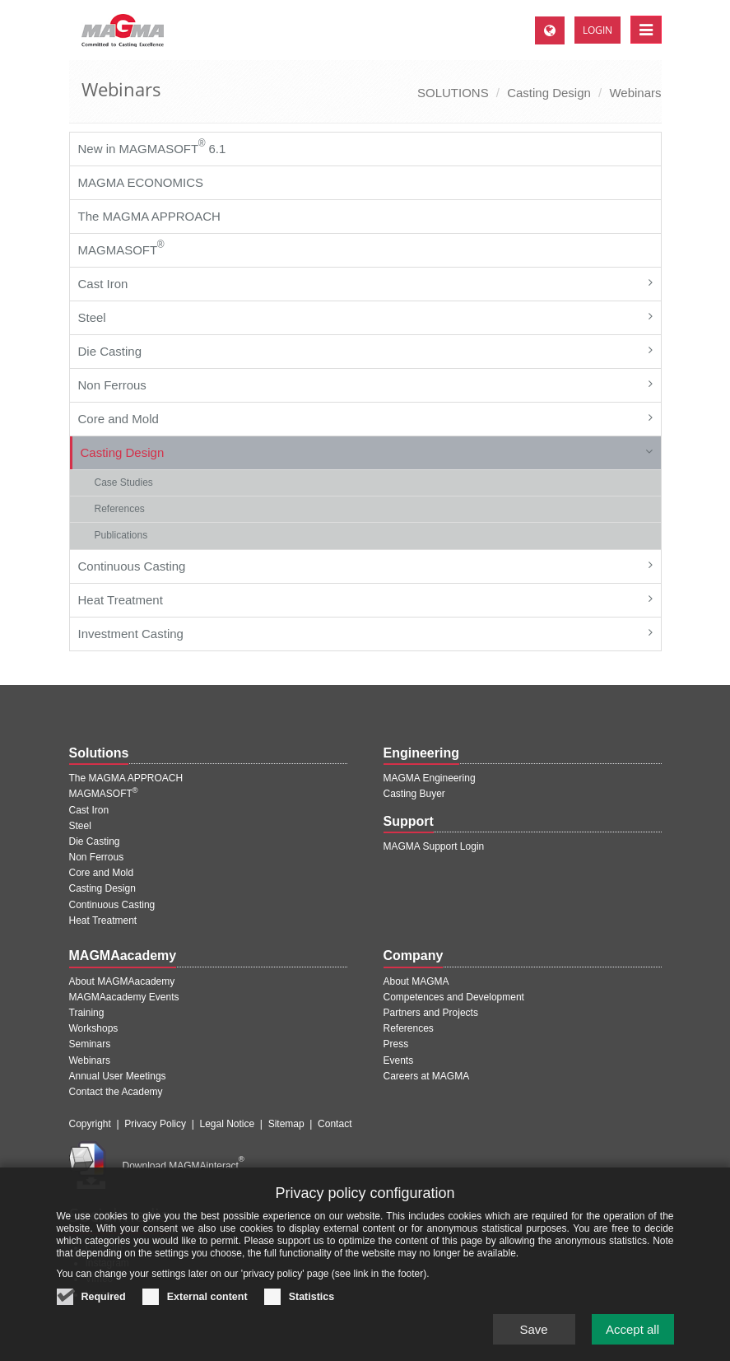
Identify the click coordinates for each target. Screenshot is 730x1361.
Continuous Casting (132, 566)
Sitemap (286, 1124)
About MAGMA (416, 981)
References (120, 509)
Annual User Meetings (117, 1076)
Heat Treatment (120, 600)
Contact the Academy (116, 1092)
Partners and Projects (431, 1012)
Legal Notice (226, 1124)
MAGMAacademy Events (124, 997)
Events (399, 1060)
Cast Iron (103, 284)
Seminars (90, 1044)
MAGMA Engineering (430, 778)
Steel (92, 317)
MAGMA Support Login (434, 846)
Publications (121, 535)
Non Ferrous (112, 385)
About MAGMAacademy (122, 981)
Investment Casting (131, 634)
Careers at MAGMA (427, 1076)
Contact (334, 1124)
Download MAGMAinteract (183, 1166)
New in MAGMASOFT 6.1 (152, 146)
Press (396, 1044)
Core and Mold (118, 419)
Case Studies (124, 482)
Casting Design (549, 93)
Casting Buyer (414, 793)
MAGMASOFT (121, 247)
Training (87, 1012)
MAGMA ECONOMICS (141, 182)
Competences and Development (454, 997)
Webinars (635, 93)
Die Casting (110, 351)
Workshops (94, 1028)
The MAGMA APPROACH (149, 216)
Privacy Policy (155, 1124)
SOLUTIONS (453, 93)
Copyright (90, 1124)
